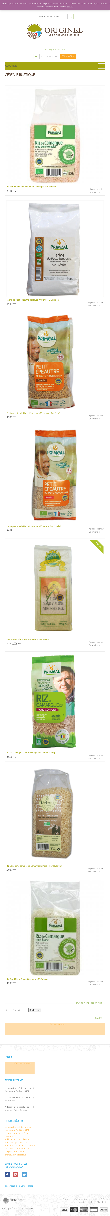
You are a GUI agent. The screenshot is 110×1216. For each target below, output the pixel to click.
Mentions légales (86, 1202)
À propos (67, 1199)
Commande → (68, 56)
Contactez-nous (81, 1199)
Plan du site (102, 1202)
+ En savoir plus (94, 192)
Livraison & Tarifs (100, 1199)
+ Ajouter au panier (96, 189)
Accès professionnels (55, 49)
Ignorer (70, 6)
